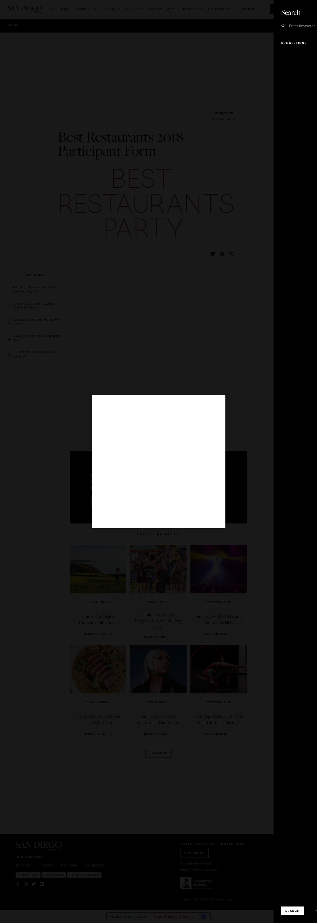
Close (299, 12)
